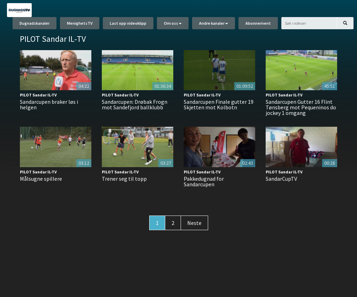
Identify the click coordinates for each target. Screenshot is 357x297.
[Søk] (345, 23)
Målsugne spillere (41, 178)
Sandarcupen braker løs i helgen (49, 104)
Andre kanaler (213, 23)
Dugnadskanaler (35, 23)
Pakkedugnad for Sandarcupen (204, 181)
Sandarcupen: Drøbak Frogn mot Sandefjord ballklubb (134, 104)
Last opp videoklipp (128, 23)
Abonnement (258, 23)
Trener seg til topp (124, 178)
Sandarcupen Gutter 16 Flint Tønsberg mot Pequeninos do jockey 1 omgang (301, 107)
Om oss (173, 23)
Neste (194, 222)
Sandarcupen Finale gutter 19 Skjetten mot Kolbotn (218, 104)
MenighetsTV (79, 23)
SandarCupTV (281, 178)
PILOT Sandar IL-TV (38, 94)
